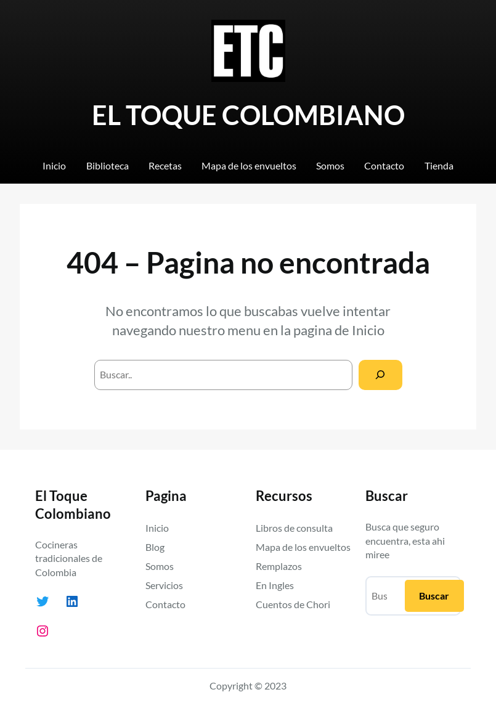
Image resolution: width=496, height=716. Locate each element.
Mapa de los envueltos (303, 547)
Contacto (165, 604)
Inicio (368, 330)
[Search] (380, 375)
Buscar (434, 595)
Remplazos (279, 566)
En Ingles (275, 585)
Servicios (164, 585)
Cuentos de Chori (293, 604)
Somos (159, 566)
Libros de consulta (294, 528)
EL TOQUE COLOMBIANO (248, 115)
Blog (155, 547)
